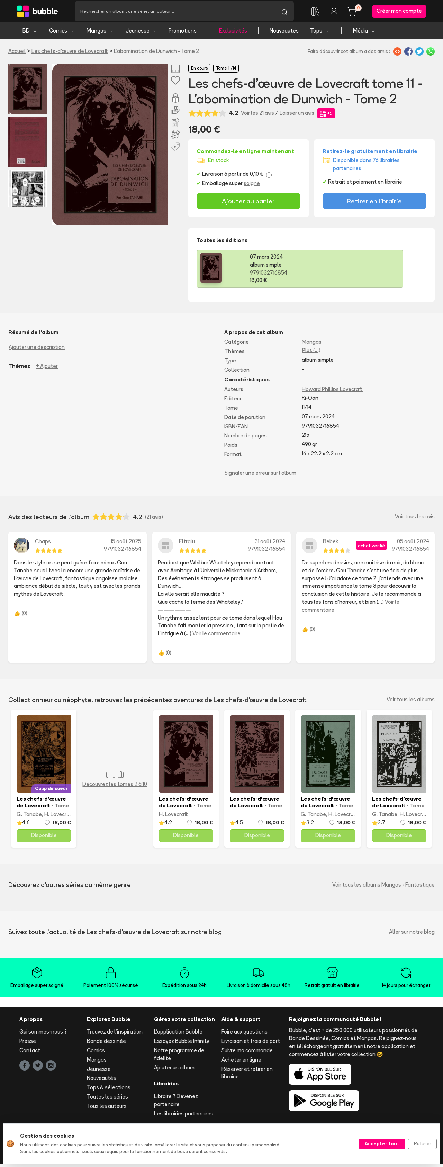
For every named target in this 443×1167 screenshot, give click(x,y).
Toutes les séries (107, 1099)
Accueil (17, 54)
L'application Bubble (178, 1035)
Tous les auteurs (107, 1109)
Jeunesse (141, 33)
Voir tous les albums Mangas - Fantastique (383, 887)
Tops (320, 33)
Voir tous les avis (415, 519)
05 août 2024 (413, 544)
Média (364, 33)
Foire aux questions (245, 1035)
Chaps (43, 544)
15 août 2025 (126, 544)
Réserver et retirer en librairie (247, 1076)
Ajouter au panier (248, 204)
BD (29, 33)
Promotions (183, 33)
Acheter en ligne (241, 1062)
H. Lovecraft (58, 817)
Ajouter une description (37, 350)
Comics (62, 33)
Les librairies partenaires (183, 1116)
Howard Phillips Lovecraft (332, 392)
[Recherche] (174, 13)
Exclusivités (233, 33)
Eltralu (187, 544)
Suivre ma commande (247, 1053)
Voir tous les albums (411, 703)
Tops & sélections (108, 1090)
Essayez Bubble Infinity (181, 1044)
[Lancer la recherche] (284, 13)
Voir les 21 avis (257, 116)
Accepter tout (382, 1143)
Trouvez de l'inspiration (115, 1035)
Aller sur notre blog (412, 935)
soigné (252, 186)
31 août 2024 (270, 544)
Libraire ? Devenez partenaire (176, 1103)
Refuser (422, 1143)
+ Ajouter (47, 369)
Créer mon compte (399, 12)
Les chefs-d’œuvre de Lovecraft (69, 54)
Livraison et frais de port (251, 1044)
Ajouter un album (174, 1070)
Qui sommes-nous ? (43, 1035)
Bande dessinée (106, 1044)
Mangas (100, 33)
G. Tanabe (29, 817)
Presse (27, 1044)
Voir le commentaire (216, 636)
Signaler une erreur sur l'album (260, 476)
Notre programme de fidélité (179, 1057)
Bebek (330, 544)
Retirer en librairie (374, 204)
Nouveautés (284, 33)
